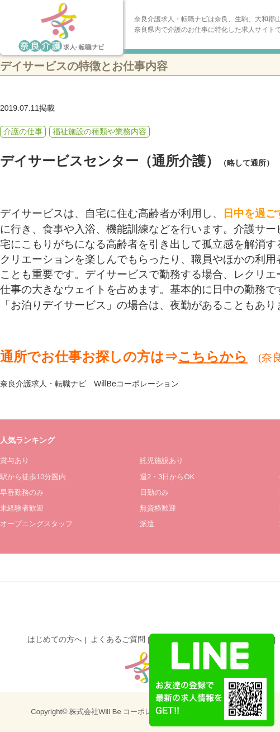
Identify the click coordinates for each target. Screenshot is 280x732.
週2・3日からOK (167, 477)
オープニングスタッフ (36, 524)
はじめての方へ (54, 639)
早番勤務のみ (22, 492)
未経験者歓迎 (22, 508)
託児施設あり (161, 460)
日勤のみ (154, 492)
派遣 (147, 524)
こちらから (213, 356)
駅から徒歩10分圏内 (33, 477)
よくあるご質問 (118, 639)
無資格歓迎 (158, 508)
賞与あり (14, 460)
